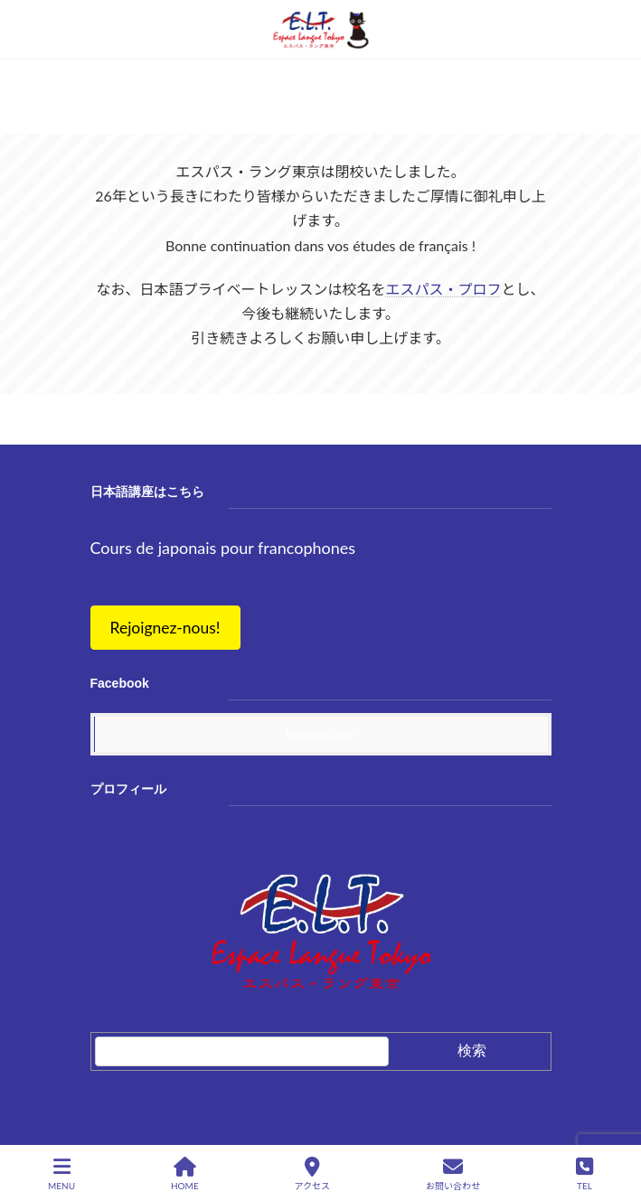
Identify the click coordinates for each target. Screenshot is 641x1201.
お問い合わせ (453, 1174)
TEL (584, 1174)
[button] (165, 628)
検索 (471, 1050)
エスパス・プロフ (443, 288)
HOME (185, 1174)
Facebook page (321, 734)
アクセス (313, 1174)
